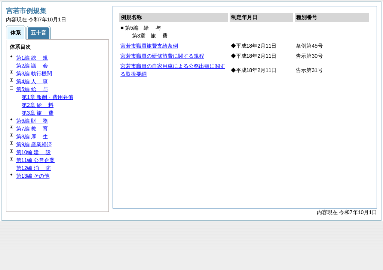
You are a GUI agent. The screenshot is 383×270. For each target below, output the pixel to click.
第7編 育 (32, 129)
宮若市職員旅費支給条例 (149, 46)
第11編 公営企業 (35, 160)
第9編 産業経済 (34, 144)
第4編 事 (32, 81)
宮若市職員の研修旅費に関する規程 (162, 56)
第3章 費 (37, 113)
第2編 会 (32, 66)
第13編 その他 (32, 176)
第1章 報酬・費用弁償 (47, 97)
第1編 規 (32, 58)
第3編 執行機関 (34, 73)
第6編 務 (32, 121)
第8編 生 (32, 137)
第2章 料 (37, 105)
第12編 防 (33, 168)
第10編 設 (33, 152)
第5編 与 (32, 89)
